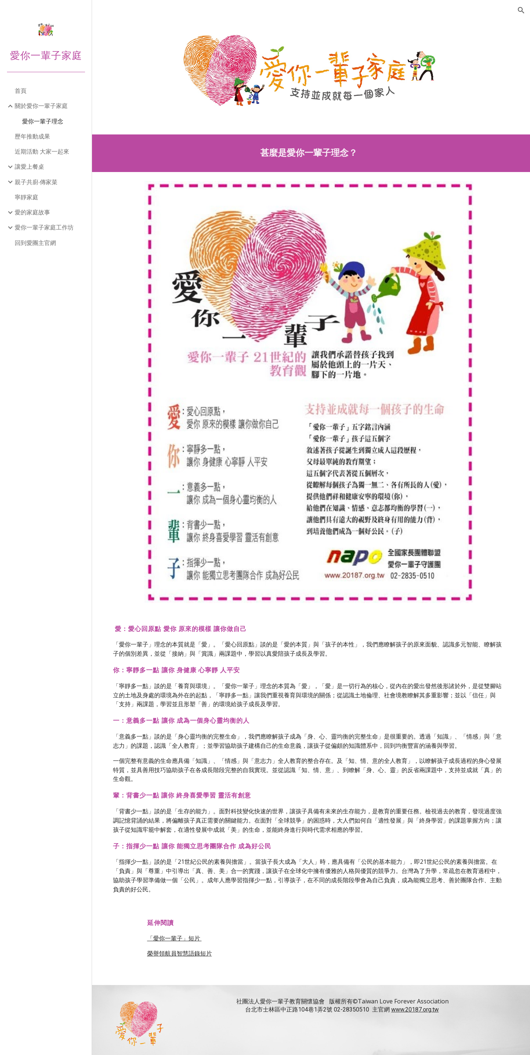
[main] (311, 152)
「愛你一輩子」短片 (178, 932)
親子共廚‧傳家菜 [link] (36, 182)
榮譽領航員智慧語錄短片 (183, 947)
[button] (521, 10)
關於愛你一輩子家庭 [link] (41, 106)
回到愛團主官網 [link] (35, 243)
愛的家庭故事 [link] (32, 212)
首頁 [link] (20, 91)
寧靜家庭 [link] (26, 197)
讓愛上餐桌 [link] (29, 166)
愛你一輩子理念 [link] (42, 121)
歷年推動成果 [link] (32, 136)
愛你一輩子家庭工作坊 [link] (44, 227)
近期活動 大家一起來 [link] (42, 151)
